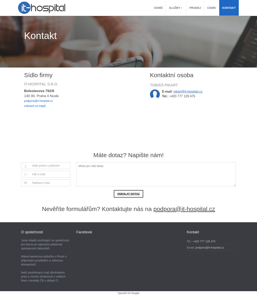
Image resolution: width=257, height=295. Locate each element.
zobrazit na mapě (35, 106)
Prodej (195, 7)
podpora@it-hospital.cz (38, 100)
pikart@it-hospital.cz (187, 91)
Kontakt (229, 7)
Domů (158, 7)
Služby (175, 7)
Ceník (211, 7)
